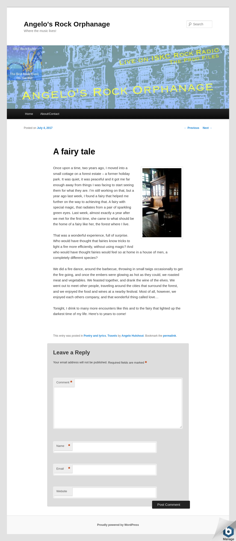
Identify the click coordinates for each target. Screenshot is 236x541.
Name (63, 446)
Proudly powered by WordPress (118, 525)
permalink (169, 335)
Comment (64, 382)
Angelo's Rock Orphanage (67, 24)
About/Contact (49, 114)
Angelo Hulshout (132, 335)
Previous (191, 128)
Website (61, 491)
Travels (112, 335)
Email (63, 469)
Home (29, 114)
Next (207, 128)
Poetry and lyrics (95, 335)
